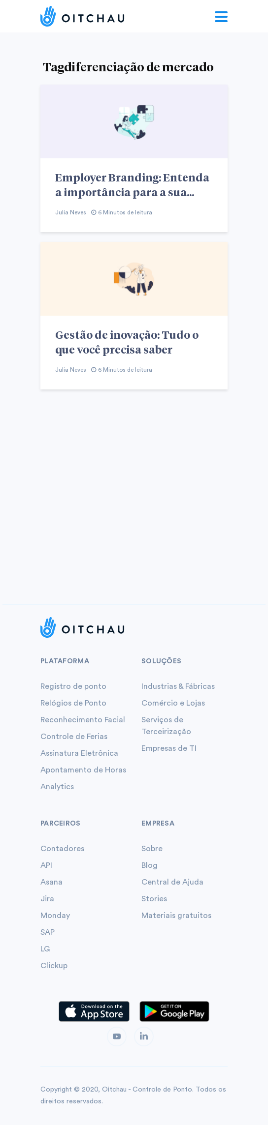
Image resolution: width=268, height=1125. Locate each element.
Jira (47, 899)
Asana (51, 882)
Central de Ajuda (172, 882)
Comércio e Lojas (173, 703)
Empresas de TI (169, 748)
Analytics (57, 787)
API (46, 865)
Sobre (152, 849)
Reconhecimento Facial (82, 720)
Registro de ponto (73, 686)
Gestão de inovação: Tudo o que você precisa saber (127, 341)
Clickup (53, 966)
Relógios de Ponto (73, 703)
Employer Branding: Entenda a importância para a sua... (132, 184)
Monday (55, 915)
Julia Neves (70, 212)
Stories (154, 899)
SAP (47, 932)
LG (45, 949)
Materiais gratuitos (176, 915)
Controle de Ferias (73, 736)
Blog (149, 865)
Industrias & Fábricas (178, 686)
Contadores (62, 849)
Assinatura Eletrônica (79, 753)
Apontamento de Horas (83, 770)
